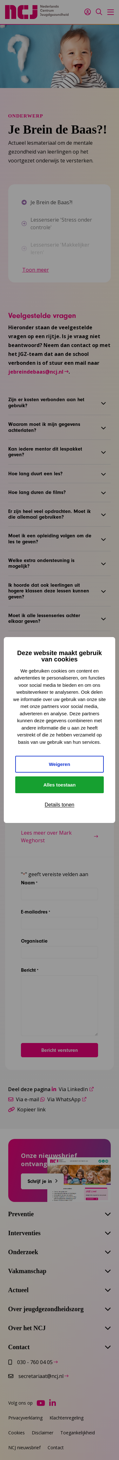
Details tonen (59, 804)
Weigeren (59, 764)
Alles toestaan (59, 784)
